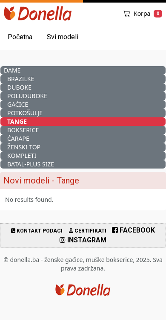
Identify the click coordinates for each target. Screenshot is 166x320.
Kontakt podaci (37, 231)
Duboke (19, 87)
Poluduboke (27, 96)
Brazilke (20, 79)
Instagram (83, 240)
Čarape (18, 138)
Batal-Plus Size (30, 164)
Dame (12, 70)
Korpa (142, 13)
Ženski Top (23, 147)
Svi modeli (62, 37)
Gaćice (17, 104)
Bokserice (23, 130)
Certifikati (87, 231)
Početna (20, 37)
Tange (17, 121)
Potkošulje (25, 113)
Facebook (133, 230)
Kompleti (21, 155)
